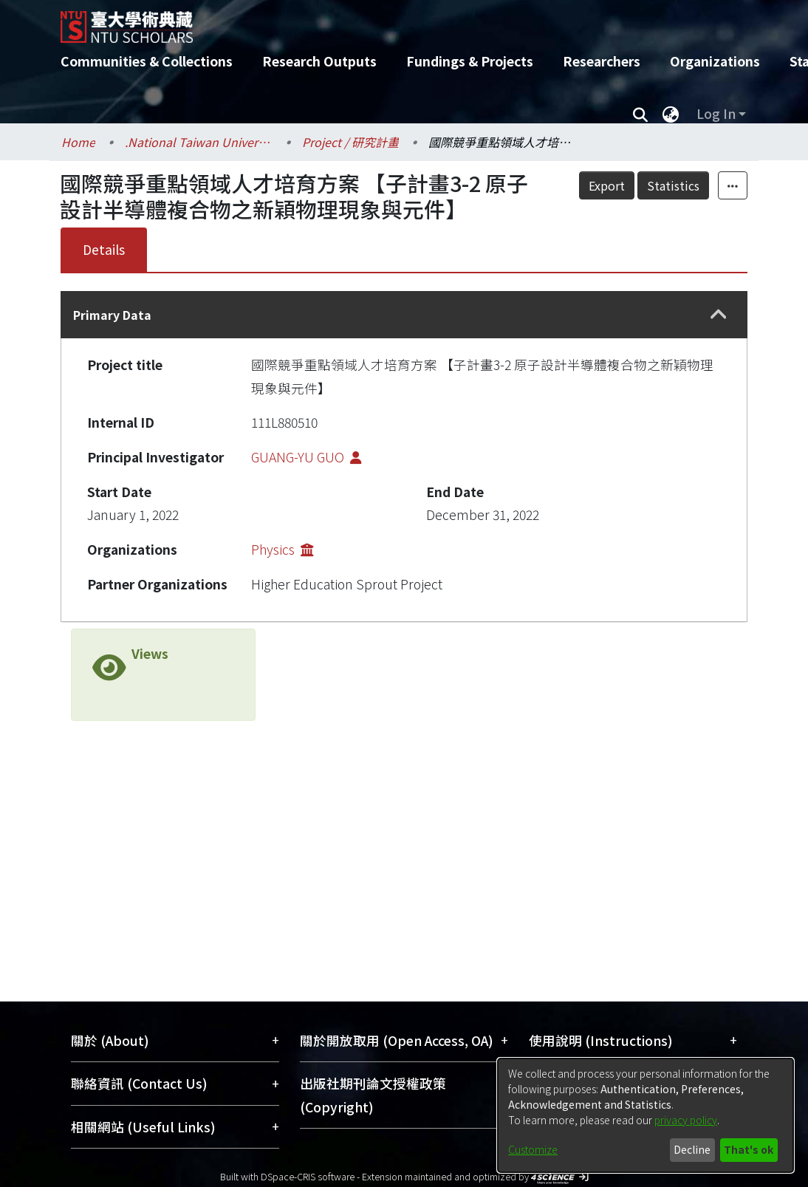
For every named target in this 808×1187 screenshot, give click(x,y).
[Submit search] (640, 114)
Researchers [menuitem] (601, 61)
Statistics (705, 185)
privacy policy (685, 1119)
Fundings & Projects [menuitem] (469, 61)
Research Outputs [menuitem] (319, 61)
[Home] (391, 21)
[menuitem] (670, 113)
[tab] (404, 314)
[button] (719, 315)
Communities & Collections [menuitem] (147, 61)
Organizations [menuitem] (715, 61)
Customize (533, 1149)
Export (639, 185)
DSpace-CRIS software (308, 1176)
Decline (692, 1149)
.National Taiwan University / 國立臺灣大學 (199, 142)
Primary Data (112, 315)
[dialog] (645, 1115)
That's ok (748, 1149)
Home (78, 142)
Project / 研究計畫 (350, 142)
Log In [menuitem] (716, 113)
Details (104, 249)
